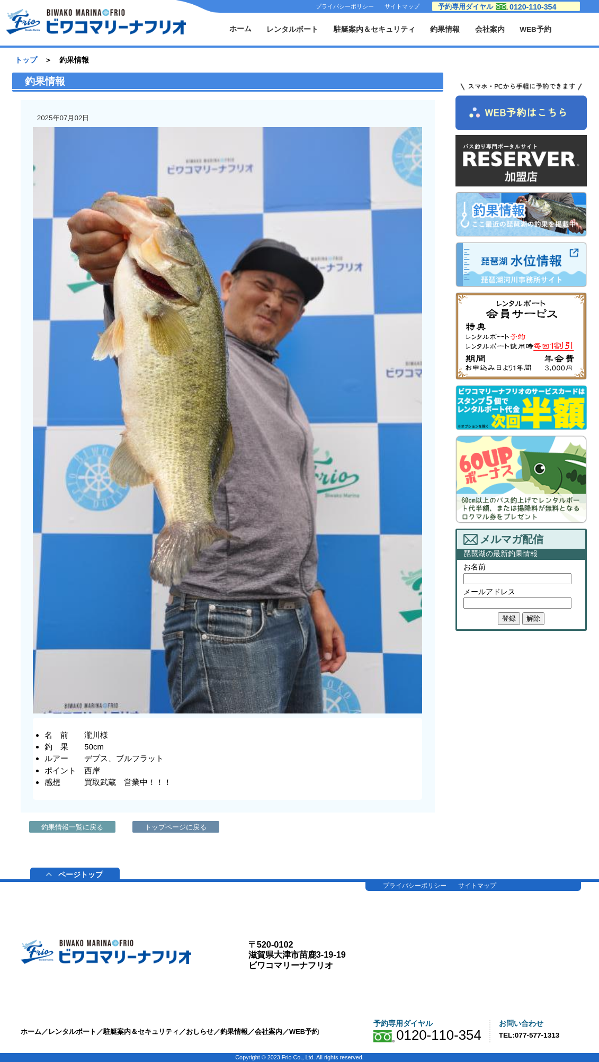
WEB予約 (535, 29)
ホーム (240, 29)
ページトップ (74, 875)
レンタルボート (292, 29)
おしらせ (199, 1032)
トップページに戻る (176, 827)
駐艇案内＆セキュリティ (374, 29)
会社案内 (490, 29)
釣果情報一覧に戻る (72, 827)
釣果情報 (445, 29)
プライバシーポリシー (345, 6)
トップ (26, 60)
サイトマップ (402, 6)
